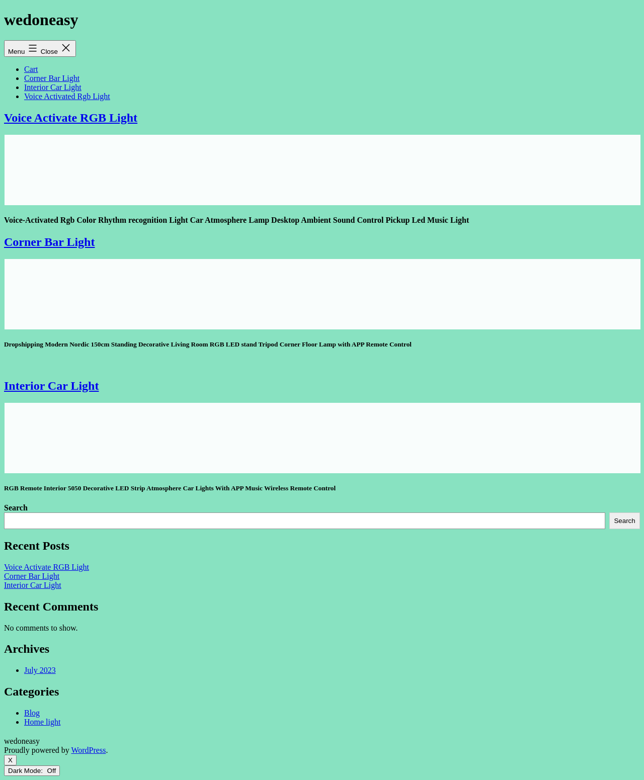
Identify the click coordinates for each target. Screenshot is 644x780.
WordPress (88, 750)
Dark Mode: (32, 770)
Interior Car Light (53, 87)
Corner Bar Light (51, 78)
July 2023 (40, 670)
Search (16, 507)
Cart (31, 69)
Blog (32, 713)
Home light (42, 722)
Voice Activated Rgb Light (67, 96)
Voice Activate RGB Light (70, 117)
